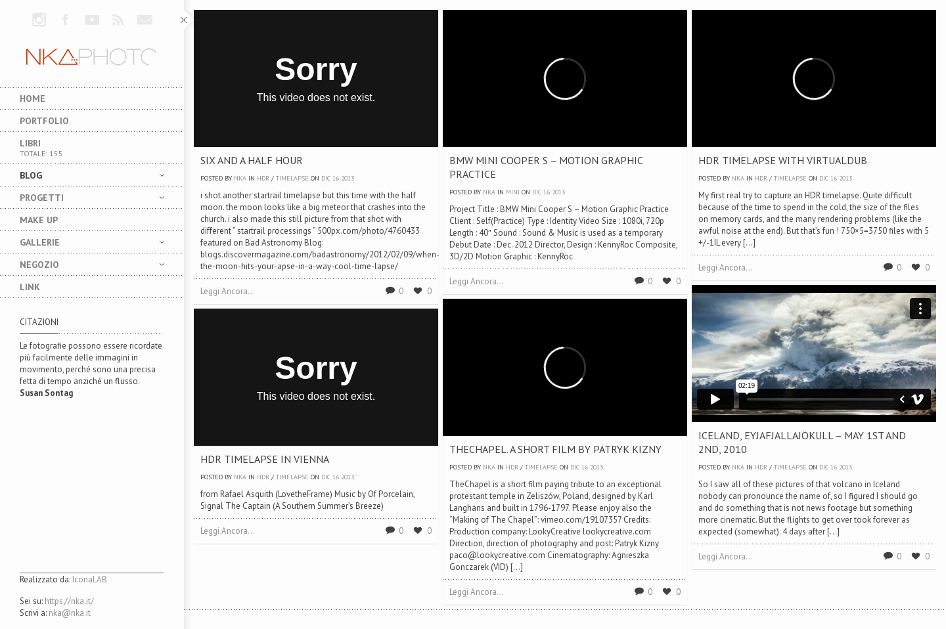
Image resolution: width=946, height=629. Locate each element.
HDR (263, 178)
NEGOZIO (82, 264)
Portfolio (44, 121)
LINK (30, 287)
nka (240, 178)
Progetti (82, 197)
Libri (92, 147)
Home (32, 98)
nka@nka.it (70, 612)
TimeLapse (292, 178)
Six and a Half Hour (251, 160)
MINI (513, 192)
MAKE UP (39, 220)
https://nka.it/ (69, 601)
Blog (82, 175)
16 (335, 178)
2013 (347, 178)
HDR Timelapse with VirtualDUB (782, 160)
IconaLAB (89, 579)
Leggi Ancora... (227, 291)
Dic (325, 178)
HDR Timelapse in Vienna (264, 459)
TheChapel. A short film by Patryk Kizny (555, 449)
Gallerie (82, 242)
